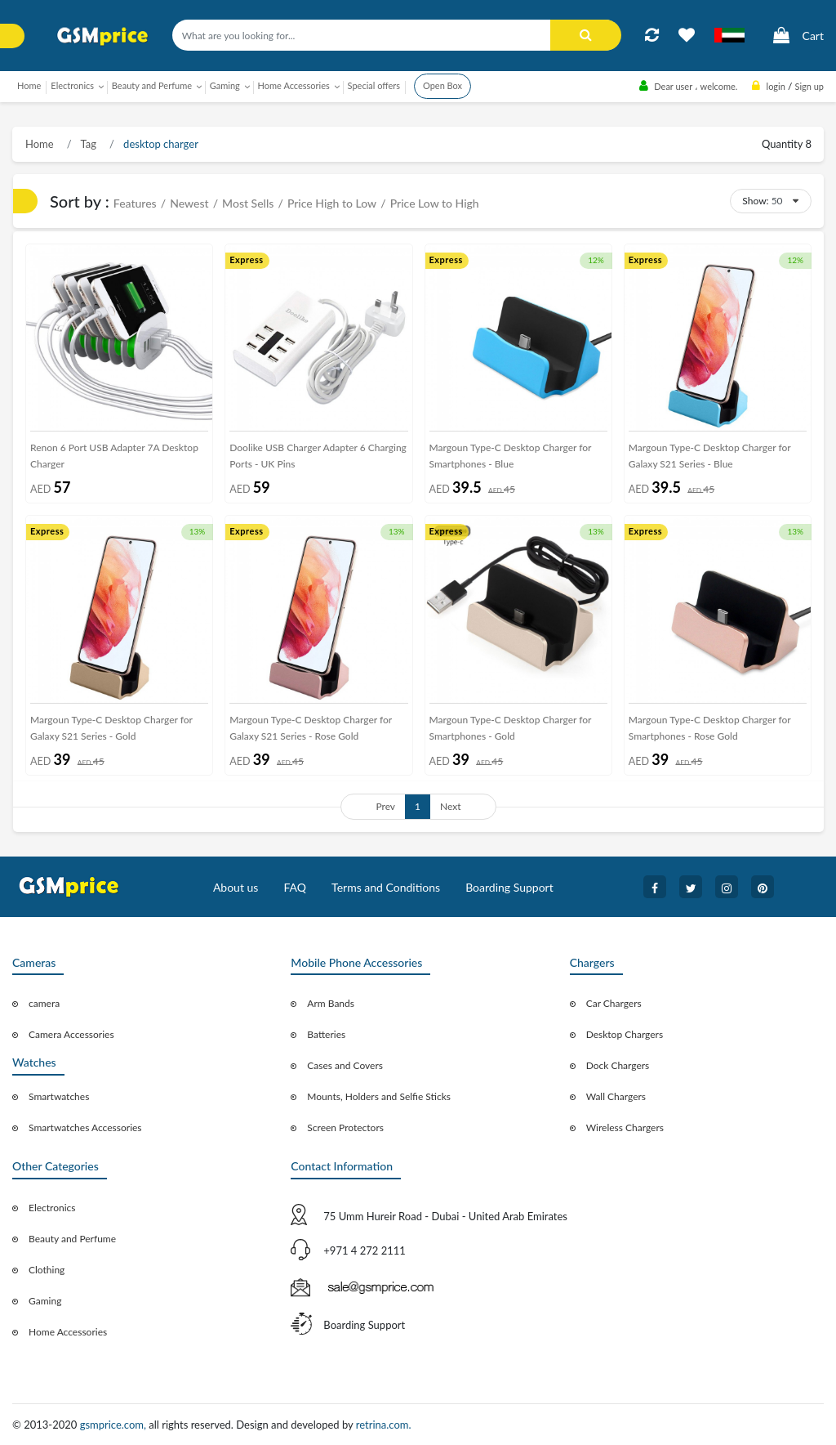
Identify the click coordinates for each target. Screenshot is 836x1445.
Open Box (442, 85)
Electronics (52, 1207)
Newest (189, 203)
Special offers (374, 85)
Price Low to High (434, 203)
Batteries (326, 1034)
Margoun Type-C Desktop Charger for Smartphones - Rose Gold (710, 728)
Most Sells (247, 203)
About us (236, 887)
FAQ (294, 887)
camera (44, 1003)
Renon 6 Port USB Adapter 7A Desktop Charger (114, 455)
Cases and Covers (345, 1065)
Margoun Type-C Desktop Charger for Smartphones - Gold (510, 728)
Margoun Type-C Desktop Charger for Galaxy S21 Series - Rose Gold (310, 728)
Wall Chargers (616, 1096)
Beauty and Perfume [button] (152, 85)
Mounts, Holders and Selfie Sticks (379, 1096)
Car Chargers (614, 1003)
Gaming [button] (225, 85)
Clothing (46, 1270)
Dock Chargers (618, 1065)
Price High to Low (331, 203)
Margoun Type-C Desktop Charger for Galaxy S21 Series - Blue (710, 455)
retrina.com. (383, 1424)
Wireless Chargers (625, 1127)
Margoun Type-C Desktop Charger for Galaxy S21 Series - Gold (111, 728)
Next (450, 806)
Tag (87, 143)
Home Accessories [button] (294, 85)
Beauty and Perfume (72, 1238)
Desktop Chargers (624, 1034)
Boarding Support (509, 887)
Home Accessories (68, 1332)
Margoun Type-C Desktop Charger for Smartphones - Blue (510, 455)
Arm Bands (330, 1003)
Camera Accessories (71, 1034)
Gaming (45, 1301)
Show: (755, 201)
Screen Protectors (345, 1127)
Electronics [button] (72, 85)
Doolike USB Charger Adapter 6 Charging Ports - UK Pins (318, 455)
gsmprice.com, (114, 1424)
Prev (385, 806)
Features (135, 203)
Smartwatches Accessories (85, 1127)
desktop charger (159, 143)
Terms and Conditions (385, 887)
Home (29, 85)
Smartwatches (59, 1096)
